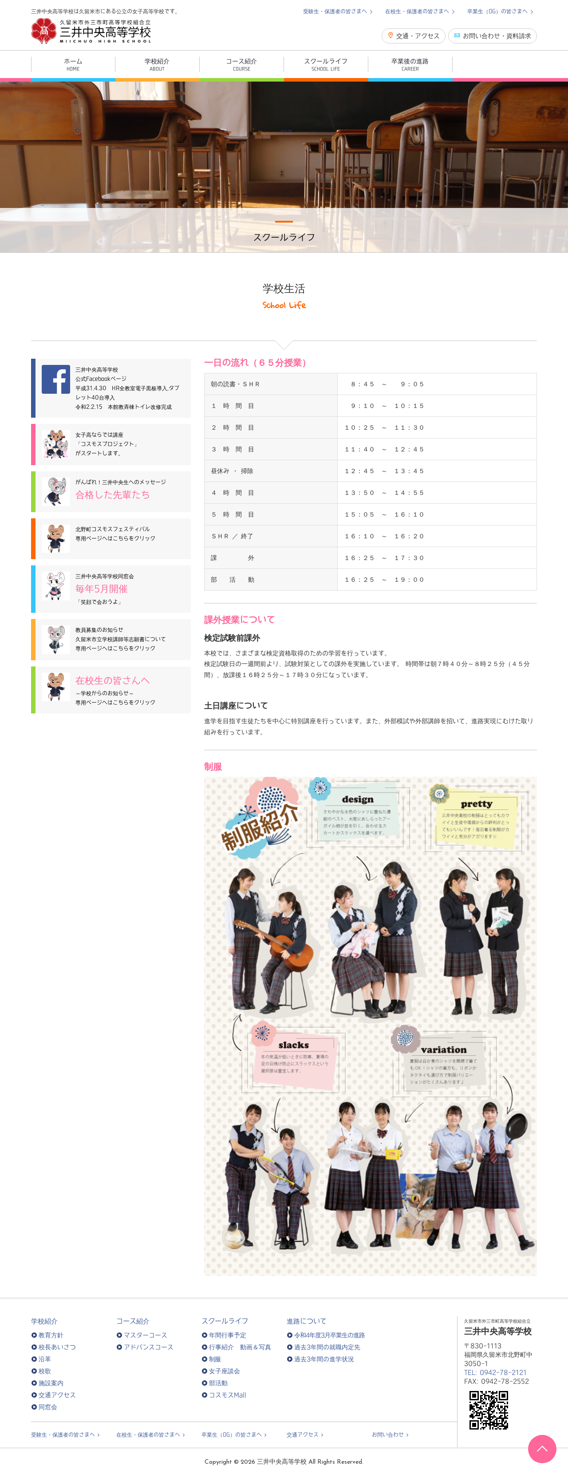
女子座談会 (224, 1371)
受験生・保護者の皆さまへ (336, 11)
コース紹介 (133, 1320)
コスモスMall (227, 1395)
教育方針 (51, 1335)
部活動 (218, 1383)
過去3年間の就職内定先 (327, 1347)
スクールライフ (224, 1320)
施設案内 (51, 1383)
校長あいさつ (57, 1347)
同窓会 (48, 1407)
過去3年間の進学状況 (324, 1359)
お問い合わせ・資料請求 (492, 35)
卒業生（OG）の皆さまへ (498, 11)
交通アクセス (57, 1395)
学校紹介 (44, 1320)
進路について (307, 1320)
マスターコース (145, 1335)
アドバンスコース (149, 1347)
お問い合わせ (388, 1434)
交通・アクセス (413, 35)
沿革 (45, 1359)
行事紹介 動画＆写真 (240, 1347)
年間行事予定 (227, 1335)
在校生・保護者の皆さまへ (418, 11)
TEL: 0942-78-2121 (495, 1372)
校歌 (45, 1371)
